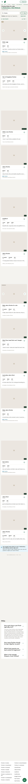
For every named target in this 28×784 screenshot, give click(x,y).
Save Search (4, 19)
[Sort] (24, 19)
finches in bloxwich (5, 771)
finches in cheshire (5, 779)
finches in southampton (6, 777)
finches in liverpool (5, 767)
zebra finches (17, 769)
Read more (23, 16)
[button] (14, 30)
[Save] (24, 42)
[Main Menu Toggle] (2, 2)
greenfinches (17, 767)
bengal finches (17, 776)
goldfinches (17, 774)
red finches (17, 780)
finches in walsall (5, 769)
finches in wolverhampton (20, 763)
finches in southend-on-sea (6, 775)
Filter (23, 13)
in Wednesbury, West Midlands (10, 8)
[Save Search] (25, 780)
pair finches (17, 778)
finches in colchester (19, 765)
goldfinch (16, 771)
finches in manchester (6, 765)
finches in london (5, 763)
